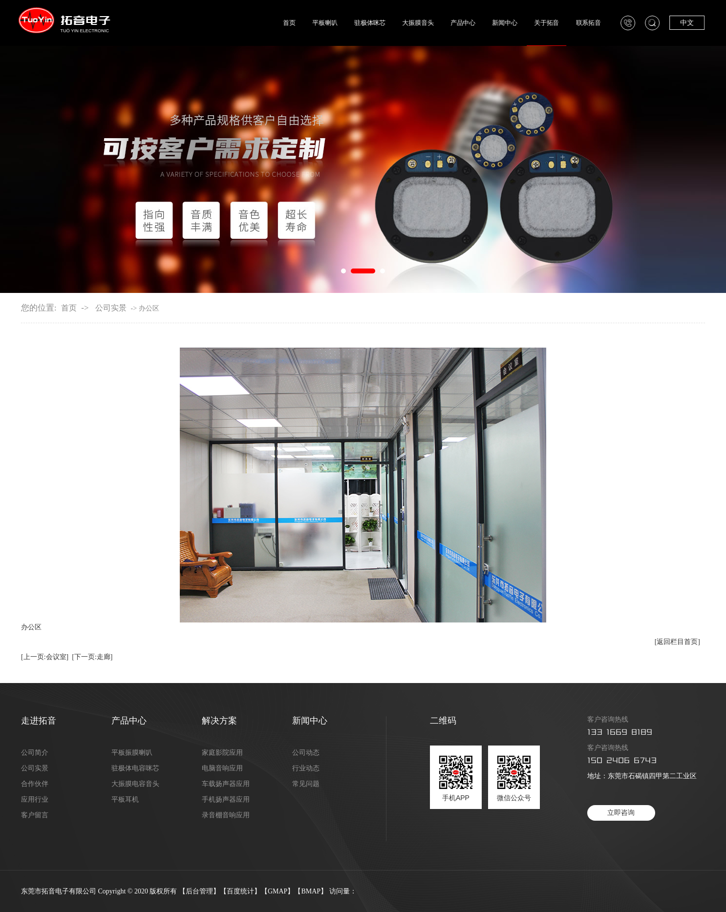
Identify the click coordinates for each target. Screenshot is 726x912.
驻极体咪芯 (380, 23)
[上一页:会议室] (44, 657)
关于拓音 (555, 23)
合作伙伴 (34, 784)
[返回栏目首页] (677, 641)
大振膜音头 (428, 23)
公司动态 (306, 752)
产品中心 (472, 23)
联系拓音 (596, 23)
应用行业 (34, 799)
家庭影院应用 (222, 752)
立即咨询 (621, 812)
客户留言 (34, 815)
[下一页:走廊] (92, 657)
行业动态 (306, 768)
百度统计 (240, 891)
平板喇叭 (335, 23)
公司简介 (34, 752)
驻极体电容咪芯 (135, 768)
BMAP (310, 891)
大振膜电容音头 (135, 784)
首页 (301, 23)
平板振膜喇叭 (131, 752)
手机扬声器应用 (226, 799)
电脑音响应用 (222, 768)
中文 (695, 22)
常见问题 (306, 784)
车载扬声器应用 (226, 784)
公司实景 (111, 308)
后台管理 (199, 891)
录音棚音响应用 (226, 815)
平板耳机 (125, 799)
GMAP (277, 891)
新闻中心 (514, 23)
